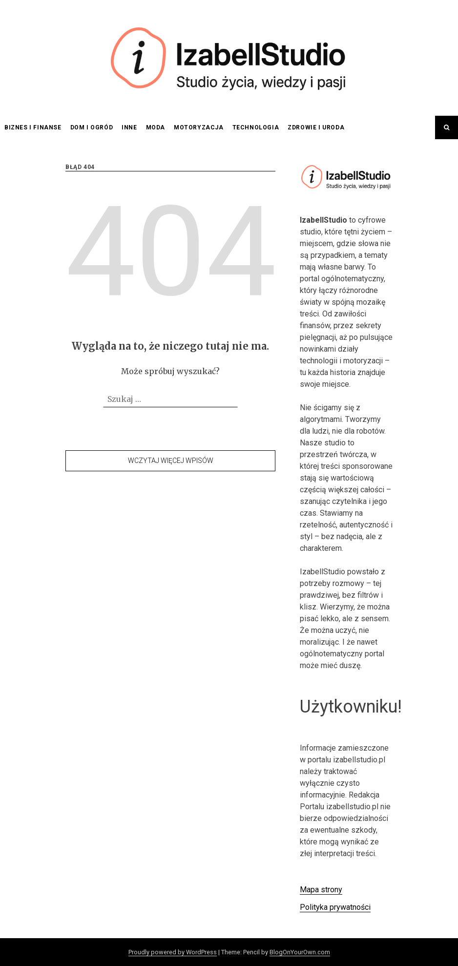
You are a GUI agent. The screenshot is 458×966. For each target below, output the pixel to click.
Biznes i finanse (33, 127)
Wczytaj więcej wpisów (170, 460)
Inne (129, 127)
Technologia (255, 127)
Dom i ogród (91, 127)
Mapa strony (321, 889)
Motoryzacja (199, 127)
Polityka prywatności (335, 907)
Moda (155, 127)
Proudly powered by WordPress (172, 952)
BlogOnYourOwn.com (300, 952)
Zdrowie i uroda (316, 127)
